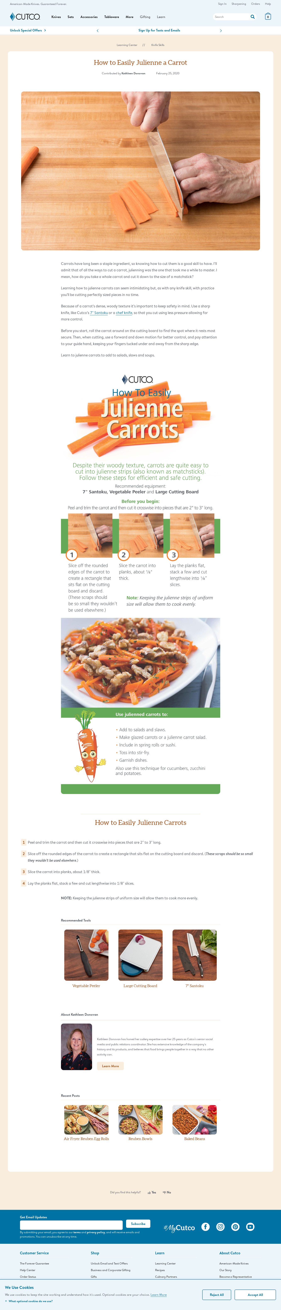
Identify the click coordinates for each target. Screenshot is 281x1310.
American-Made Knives (234, 1263)
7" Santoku (99, 312)
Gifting (145, 16)
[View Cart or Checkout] (268, 18)
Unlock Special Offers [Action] (28, 30)
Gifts (94, 1277)
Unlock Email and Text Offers (109, 1263)
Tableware (111, 16)
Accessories (89, 16)
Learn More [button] (110, 1066)
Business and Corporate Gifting (110, 1270)
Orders (255, 4)
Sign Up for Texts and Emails (159, 30)
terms (77, 1232)
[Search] (235, 17)
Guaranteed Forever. (54, 4)
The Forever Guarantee (34, 1263)
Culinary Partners (166, 1277)
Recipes (160, 1270)
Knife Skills (157, 45)
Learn (161, 16)
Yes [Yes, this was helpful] (152, 1192)
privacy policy (96, 1232)
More (129, 16)
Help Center (27, 1270)
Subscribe (138, 1223)
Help (268, 4)
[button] (97, 30)
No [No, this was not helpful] (167, 1192)
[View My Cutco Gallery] (179, 1227)
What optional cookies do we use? (29, 1301)
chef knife (124, 312)
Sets (71, 16)
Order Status (28, 1277)
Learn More (159, 1294)
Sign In (222, 4)
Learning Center (127, 45)
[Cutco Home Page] (25, 17)
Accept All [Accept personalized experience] (255, 1294)
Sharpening (239, 4)
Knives (56, 16)
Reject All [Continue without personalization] (217, 1294)
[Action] (252, 16)
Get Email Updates (33, 1217)
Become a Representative (235, 1277)
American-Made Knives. (25, 4)
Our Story (225, 1270)
